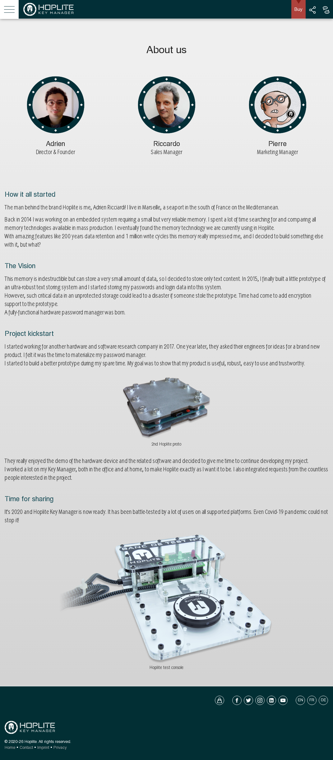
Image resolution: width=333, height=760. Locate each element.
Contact (26, 747)
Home (10, 747)
